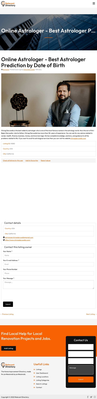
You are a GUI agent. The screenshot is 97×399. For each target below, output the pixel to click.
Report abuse (45, 160)
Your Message (8, 278)
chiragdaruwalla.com (78, 138)
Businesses (6, 69)
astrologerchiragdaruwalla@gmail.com (19, 237)
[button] (94, 3)
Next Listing (91, 314)
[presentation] (21, 295)
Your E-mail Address (11, 260)
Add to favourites (31, 160)
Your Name (7, 251)
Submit (8, 304)
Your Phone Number (10, 269)
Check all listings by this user (13, 160)
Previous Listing (6, 314)
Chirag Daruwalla (29, 69)
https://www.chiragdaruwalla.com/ (17, 240)
